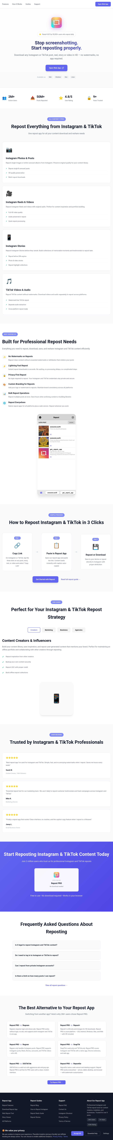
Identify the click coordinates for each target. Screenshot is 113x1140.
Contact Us (62, 1109)
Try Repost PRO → (56, 1082)
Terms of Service (64, 1121)
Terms (65, 1136)
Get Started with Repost (45, 579)
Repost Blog (34, 1105)
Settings (106, 1133)
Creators (34, 630)
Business (64, 630)
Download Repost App (9, 1109)
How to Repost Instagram (39, 1109)
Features (5, 4)
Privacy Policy (63, 1117)
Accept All (77, 1133)
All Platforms (6, 1121)
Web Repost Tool (8, 1113)
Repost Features (7, 1105)
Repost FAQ (63, 1105)
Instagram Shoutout (65, 1113)
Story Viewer (6, 1117)
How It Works (17, 4)
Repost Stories (35, 1117)
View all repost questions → (56, 985)
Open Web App (103, 4)
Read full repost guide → (70, 579)
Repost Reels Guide (37, 1113)
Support (37, 4)
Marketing (49, 630)
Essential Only (92, 1133)
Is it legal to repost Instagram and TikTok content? (36, 945)
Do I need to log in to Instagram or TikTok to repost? (37, 955)
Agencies (78, 630)
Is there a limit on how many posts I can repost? (35, 976)
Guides (28, 4)
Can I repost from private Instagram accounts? (34, 965)
